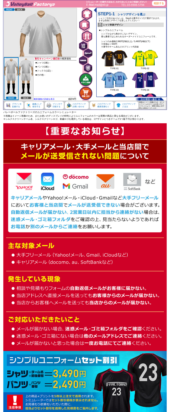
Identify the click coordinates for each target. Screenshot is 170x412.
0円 (74, 99)
